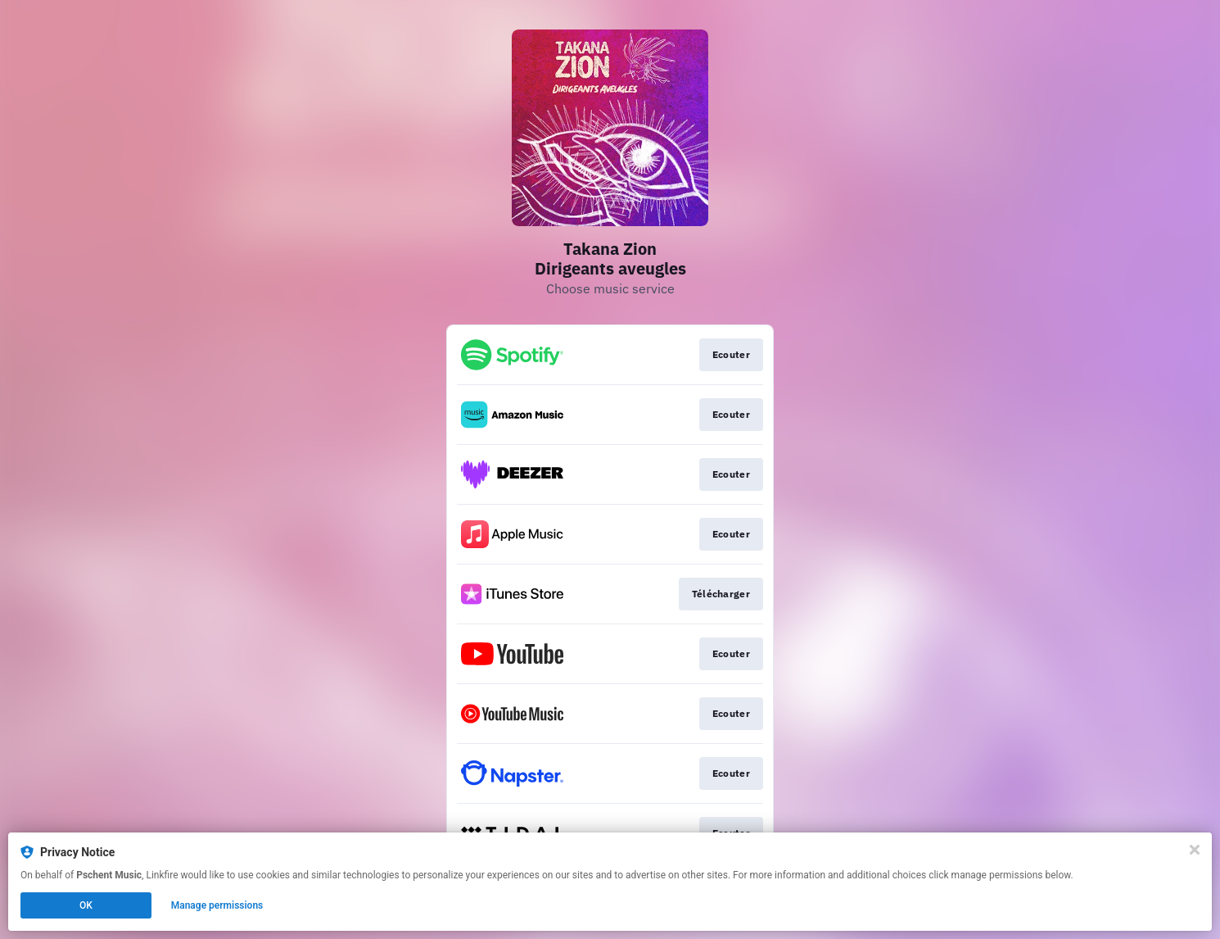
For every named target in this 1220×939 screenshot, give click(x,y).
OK (86, 905)
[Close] (1195, 850)
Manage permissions (217, 905)
